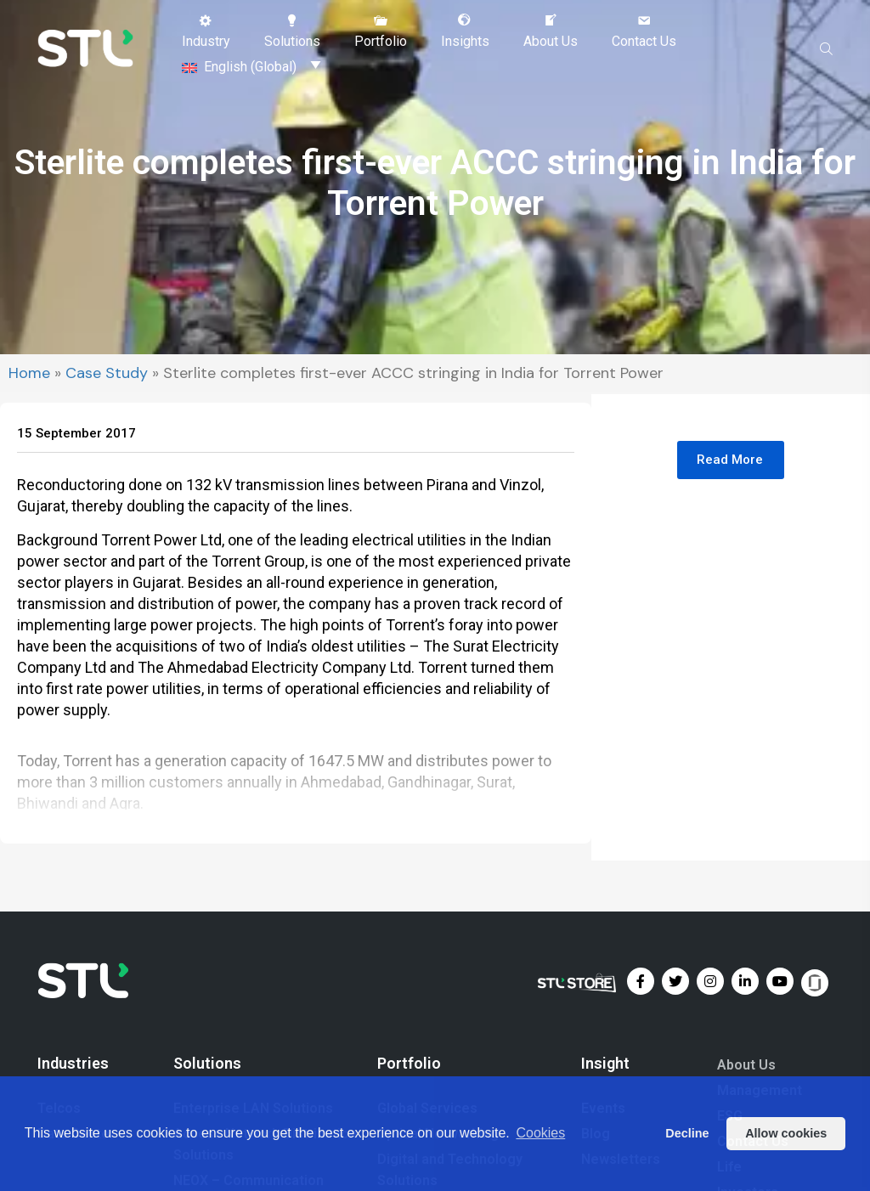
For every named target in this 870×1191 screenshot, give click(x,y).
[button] (206, 31)
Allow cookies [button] (786, 1133)
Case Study (106, 376)
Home (29, 376)
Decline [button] (687, 1133)
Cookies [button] (540, 1133)
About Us (746, 1067)
